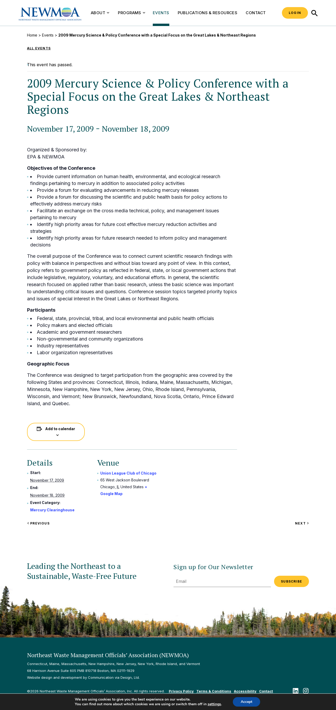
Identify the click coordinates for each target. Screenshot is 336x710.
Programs (131, 12)
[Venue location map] (205, 490)
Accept (246, 701)
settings (214, 704)
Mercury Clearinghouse (52, 510)
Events (161, 12)
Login (295, 13)
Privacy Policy (181, 691)
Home (32, 35)
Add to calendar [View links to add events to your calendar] (60, 428)
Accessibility (245, 691)
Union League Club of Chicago (128, 473)
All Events (39, 48)
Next (302, 523)
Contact (256, 12)
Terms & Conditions (213, 691)
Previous (38, 523)
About (100, 12)
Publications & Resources (208, 12)
